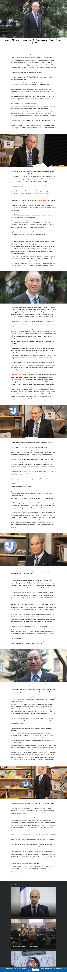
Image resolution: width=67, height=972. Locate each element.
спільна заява (42, 200)
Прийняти (35, 970)
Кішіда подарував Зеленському (19, 374)
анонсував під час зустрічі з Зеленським (30, 479)
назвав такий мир (15, 571)
